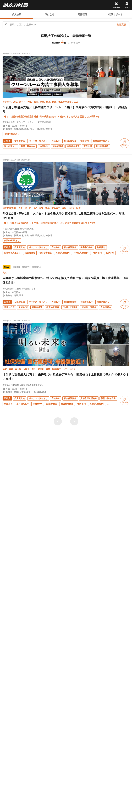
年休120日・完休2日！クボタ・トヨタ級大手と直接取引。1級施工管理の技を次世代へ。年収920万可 (64, 216)
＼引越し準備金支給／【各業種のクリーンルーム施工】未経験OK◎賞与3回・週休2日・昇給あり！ (65, 109)
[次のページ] (74, 421)
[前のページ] (58, 421)
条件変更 (121, 24)
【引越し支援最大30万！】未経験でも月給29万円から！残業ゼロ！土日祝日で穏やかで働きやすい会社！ (66, 377)
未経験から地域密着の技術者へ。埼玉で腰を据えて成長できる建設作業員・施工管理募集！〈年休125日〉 (65, 280)
